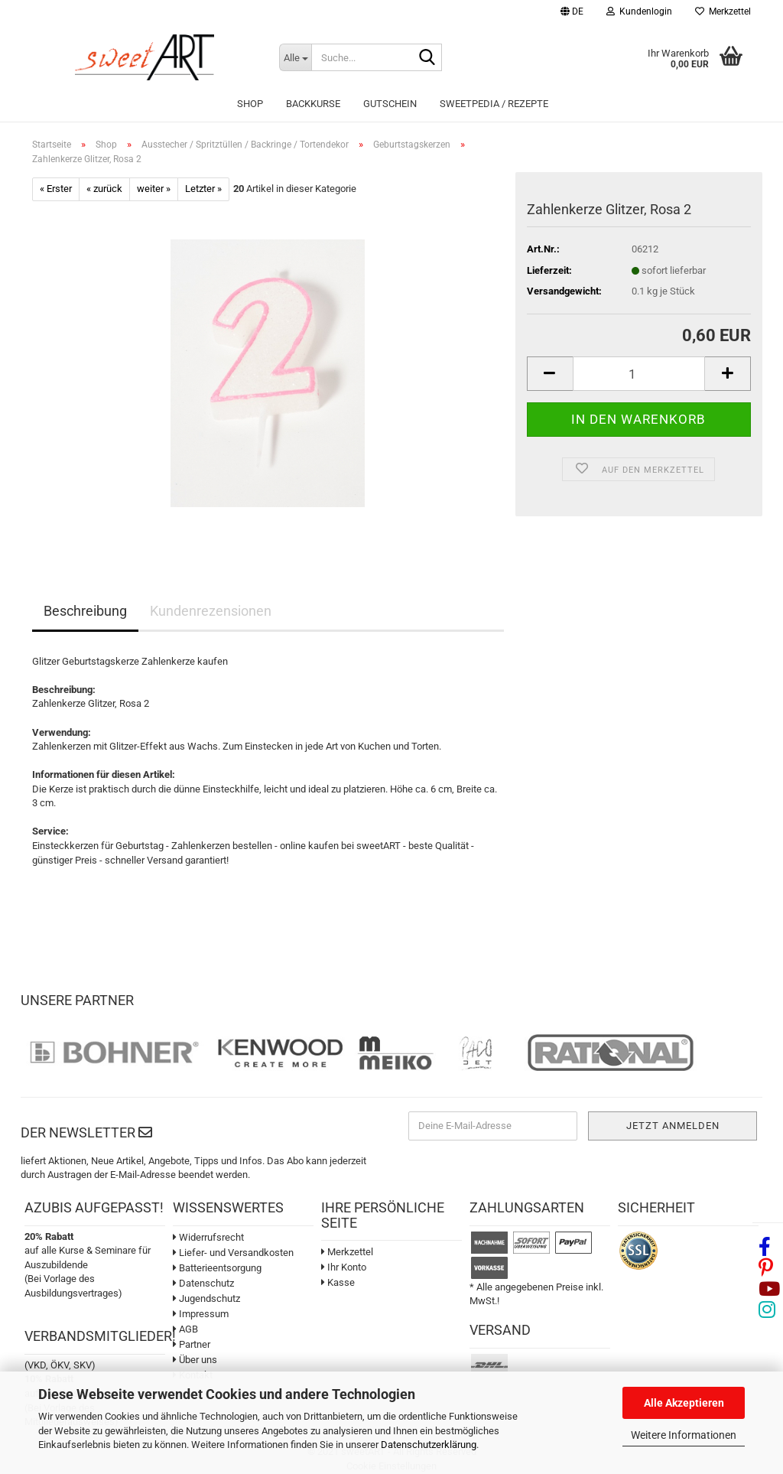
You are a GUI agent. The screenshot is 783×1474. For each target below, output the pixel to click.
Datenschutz (203, 1283)
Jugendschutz (206, 1298)
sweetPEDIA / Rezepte (494, 103)
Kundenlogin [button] (639, 11)
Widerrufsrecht (208, 1237)
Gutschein (390, 103)
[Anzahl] (639, 373)
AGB (185, 1329)
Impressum (201, 1313)
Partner (191, 1344)
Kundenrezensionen (210, 611)
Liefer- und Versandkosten (233, 1252)
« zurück (104, 188)
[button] (572, 13)
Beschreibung (85, 611)
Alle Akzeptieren (684, 1403)
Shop (250, 103)
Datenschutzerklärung (428, 1444)
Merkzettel (723, 11)
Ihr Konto (343, 1267)
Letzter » (203, 188)
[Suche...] (295, 57)
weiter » (154, 188)
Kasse (338, 1282)
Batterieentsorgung (217, 1268)
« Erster (56, 188)
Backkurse (313, 103)
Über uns (195, 1359)
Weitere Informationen (683, 1435)
